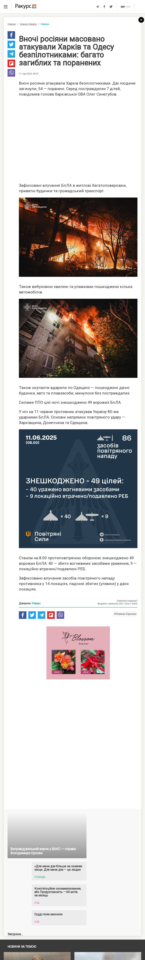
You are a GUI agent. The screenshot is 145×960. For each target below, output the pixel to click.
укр (122, 7)
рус (128, 7)
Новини (12, 24)
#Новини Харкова (125, 613)
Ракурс (36, 603)
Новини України (28, 24)
